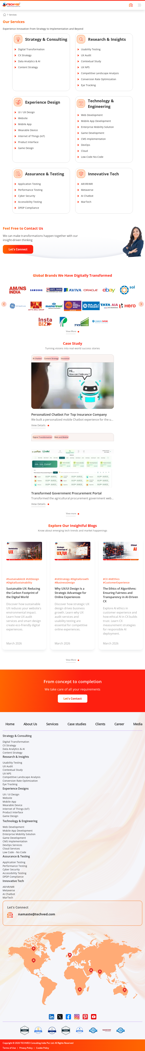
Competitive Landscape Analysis (100, 73)
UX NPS (85, 67)
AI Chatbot (87, 195)
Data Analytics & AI (29, 61)
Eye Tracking (88, 85)
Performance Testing (30, 190)
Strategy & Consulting (46, 39)
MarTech (86, 201)
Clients (100, 724)
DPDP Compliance (28, 207)
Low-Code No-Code (92, 156)
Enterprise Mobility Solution (97, 127)
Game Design (26, 148)
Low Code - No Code (14, 852)
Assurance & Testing (44, 173)
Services (13, 14)
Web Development (92, 115)
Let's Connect (18, 249)
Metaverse (87, 190)
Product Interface (28, 142)
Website (23, 118)
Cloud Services (11, 848)
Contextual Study (91, 61)
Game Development (92, 133)
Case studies (76, 724)
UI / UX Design (26, 112)
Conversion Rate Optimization (98, 79)
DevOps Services (12, 845)
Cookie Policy (42, 1047)
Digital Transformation (31, 49)
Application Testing (29, 184)
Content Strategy (28, 67)
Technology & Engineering (101, 103)
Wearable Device (28, 130)
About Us (30, 724)
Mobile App (25, 124)
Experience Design (42, 102)
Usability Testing (91, 49)
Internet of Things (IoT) (31, 136)
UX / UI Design (11, 794)
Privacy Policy (26, 1047)
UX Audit (86, 55)
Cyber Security (26, 195)
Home (9, 724)
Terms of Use (9, 1047)
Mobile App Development (96, 121)
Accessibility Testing (30, 201)
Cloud (84, 151)
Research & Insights (107, 39)
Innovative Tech (103, 173)
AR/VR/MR (87, 184)
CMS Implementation (93, 139)
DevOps (85, 145)
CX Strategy (24, 55)
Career (119, 724)
